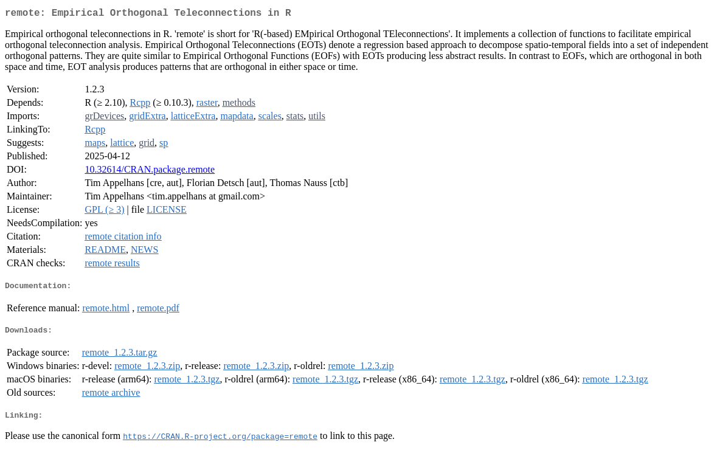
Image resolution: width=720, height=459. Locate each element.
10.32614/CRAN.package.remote (150, 172)
